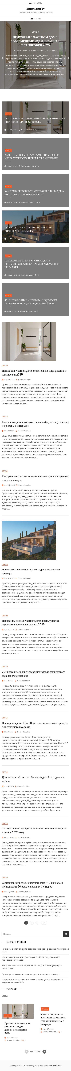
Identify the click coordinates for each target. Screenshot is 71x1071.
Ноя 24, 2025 (12, 202)
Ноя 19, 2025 (12, 239)
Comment (53, 50)
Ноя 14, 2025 (12, 275)
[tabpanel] (35, 58)
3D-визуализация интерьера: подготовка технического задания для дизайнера (31, 302)
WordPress (56, 1065)
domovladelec (37, 50)
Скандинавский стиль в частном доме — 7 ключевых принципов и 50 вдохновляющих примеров (32, 884)
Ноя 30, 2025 (21, 50)
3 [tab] (34, 91)
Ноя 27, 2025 (12, 166)
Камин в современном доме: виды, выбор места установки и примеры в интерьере (31, 156)
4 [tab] (36, 91)
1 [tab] (29, 91)
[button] (35, 18)
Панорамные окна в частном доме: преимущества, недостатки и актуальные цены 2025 (32, 264)
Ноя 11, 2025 (11, 311)
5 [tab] (39, 91)
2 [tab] (32, 91)
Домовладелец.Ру (35, 8)
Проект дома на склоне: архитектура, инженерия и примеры (31, 974)
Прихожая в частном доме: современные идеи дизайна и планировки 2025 (35, 41)
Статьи (35, 31)
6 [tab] (41, 91)
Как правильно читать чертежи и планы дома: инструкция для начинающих (34, 193)
